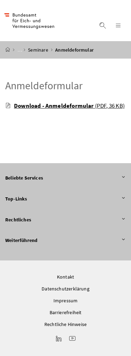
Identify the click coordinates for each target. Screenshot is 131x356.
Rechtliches (65, 220)
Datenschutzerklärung (65, 289)
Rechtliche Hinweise (65, 324)
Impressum (65, 300)
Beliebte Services (65, 178)
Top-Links (65, 199)
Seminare (38, 50)
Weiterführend (65, 240)
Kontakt (65, 277)
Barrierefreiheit (66, 312)
